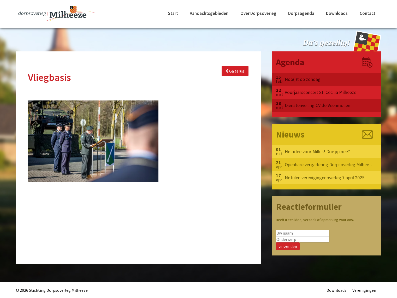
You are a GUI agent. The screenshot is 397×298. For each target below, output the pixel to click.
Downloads (337, 13)
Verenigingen (364, 290)
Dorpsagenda (301, 13)
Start (173, 13)
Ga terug (235, 71)
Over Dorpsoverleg (258, 13)
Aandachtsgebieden (209, 13)
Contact (367, 13)
